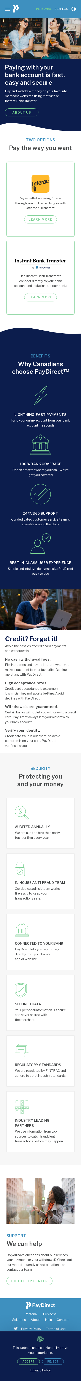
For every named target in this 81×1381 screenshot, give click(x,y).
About (35, 1320)
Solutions (19, 1320)
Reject (53, 1361)
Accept (28, 1361)
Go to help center (29, 1281)
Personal (44, 8)
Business (61, 8)
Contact (63, 1320)
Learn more (40, 219)
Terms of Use (56, 1329)
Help (48, 1320)
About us (21, 112)
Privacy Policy (31, 1329)
